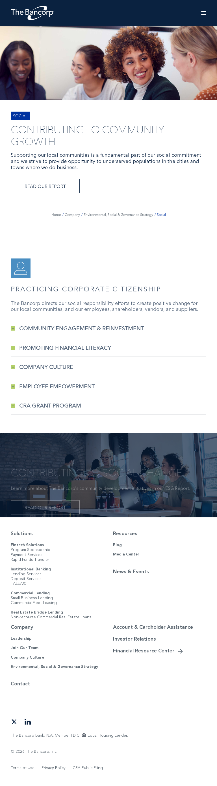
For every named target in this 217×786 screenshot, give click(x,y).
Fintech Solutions (27, 545)
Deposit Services (26, 578)
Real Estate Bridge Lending (37, 612)
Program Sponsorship (30, 549)
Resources (125, 533)
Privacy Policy (54, 767)
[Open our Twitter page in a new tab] (14, 721)
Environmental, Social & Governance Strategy (54, 666)
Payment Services (26, 554)
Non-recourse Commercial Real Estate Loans (51, 617)
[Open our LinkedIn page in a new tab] (28, 721)
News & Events (131, 571)
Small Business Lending (32, 597)
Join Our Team (24, 647)
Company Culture (27, 657)
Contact (20, 684)
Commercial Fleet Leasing (34, 602)
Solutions (22, 533)
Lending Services (26, 574)
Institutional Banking (31, 569)
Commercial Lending (30, 593)
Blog (117, 545)
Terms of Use (22, 767)
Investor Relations (134, 639)
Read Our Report (45, 186)
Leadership (21, 638)
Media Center (126, 554)
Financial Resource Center (143, 651)
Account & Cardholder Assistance (153, 627)
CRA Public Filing (88, 767)
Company (22, 627)
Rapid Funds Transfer (30, 559)
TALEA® (19, 583)
